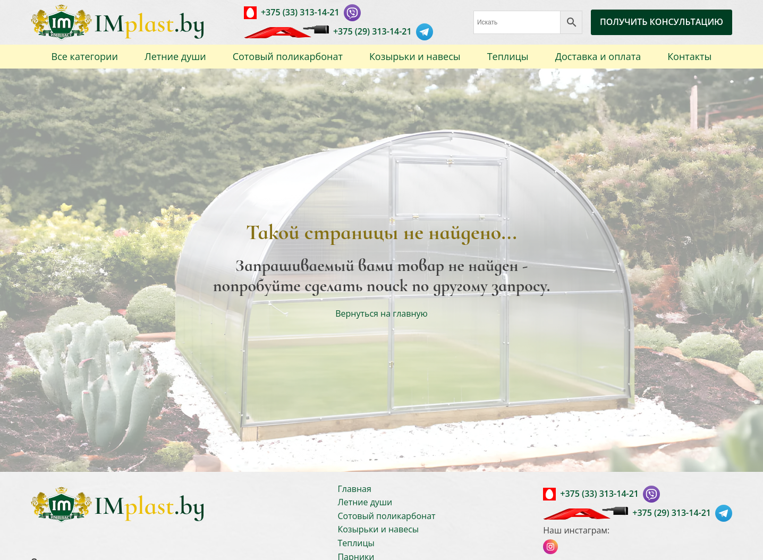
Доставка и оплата (598, 56)
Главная (354, 489)
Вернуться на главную (381, 313)
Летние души (175, 56)
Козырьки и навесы (415, 56)
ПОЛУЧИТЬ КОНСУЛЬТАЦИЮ (661, 22)
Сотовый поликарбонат (288, 56)
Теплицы (508, 56)
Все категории (85, 56)
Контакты (689, 56)
